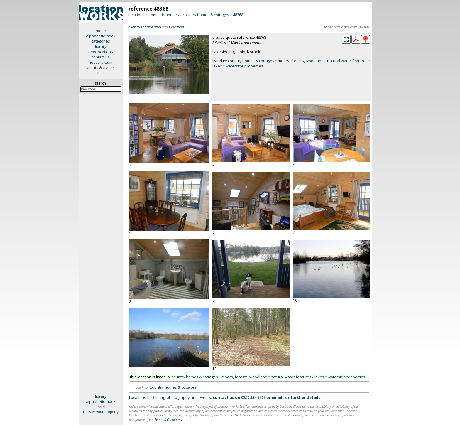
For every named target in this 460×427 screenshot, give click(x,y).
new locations (100, 51)
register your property (101, 411)
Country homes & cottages (173, 387)
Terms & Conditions (168, 419)
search (100, 406)
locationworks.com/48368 (346, 27)
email (277, 397)
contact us (101, 57)
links (101, 72)
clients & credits (101, 67)
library (100, 46)
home (101, 30)
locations (136, 14)
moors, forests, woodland (301, 60)
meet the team (101, 62)
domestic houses (163, 14)
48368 (238, 14)
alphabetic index (101, 35)
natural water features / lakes (297, 376)
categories (100, 41)
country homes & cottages (206, 14)
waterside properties (244, 66)
